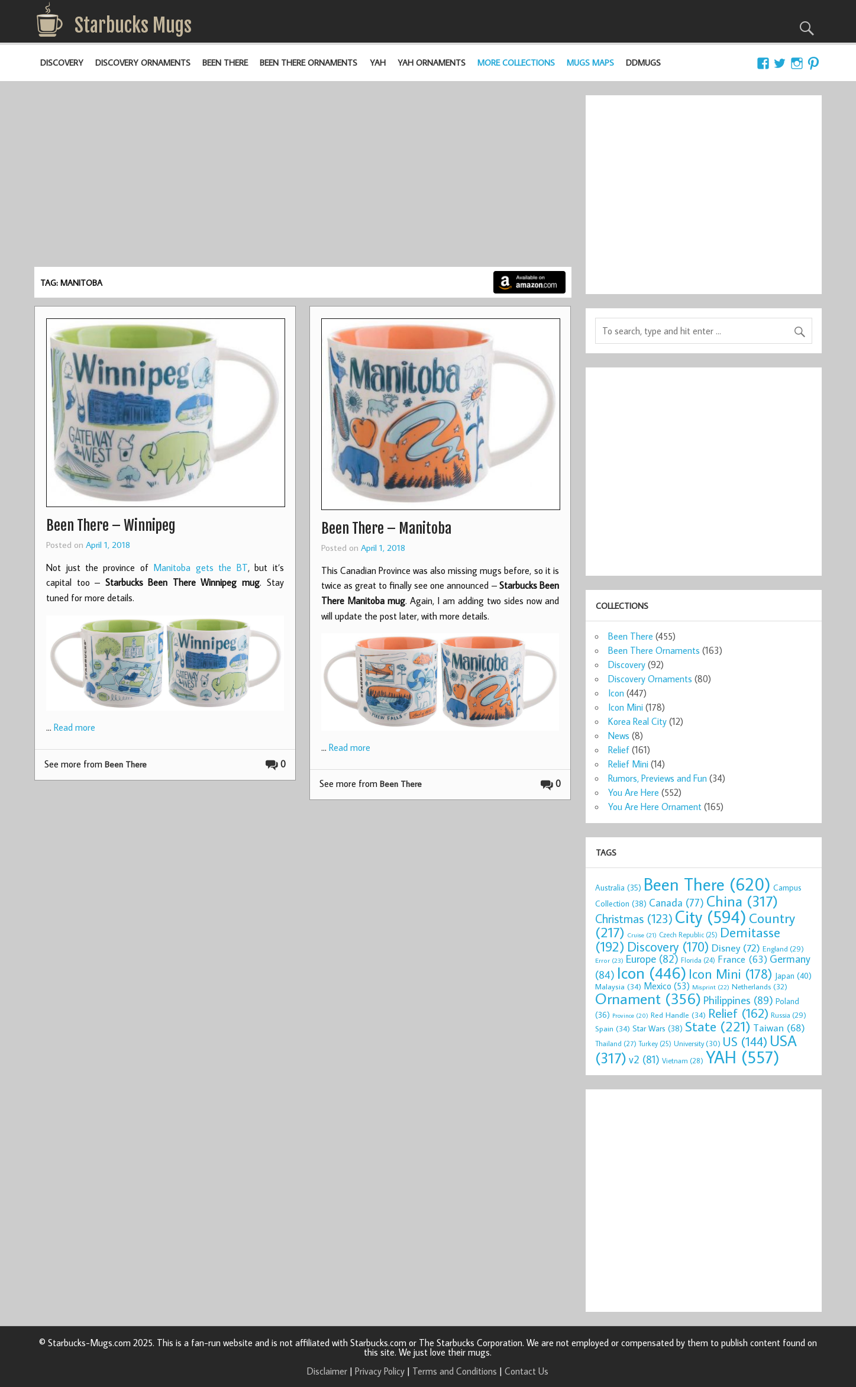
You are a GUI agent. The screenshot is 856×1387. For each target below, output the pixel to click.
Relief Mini (628, 764)
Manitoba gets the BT (200, 567)
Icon (616, 693)
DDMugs (643, 62)
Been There (225, 62)
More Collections (516, 62)
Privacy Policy (380, 1371)
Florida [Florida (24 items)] (698, 960)
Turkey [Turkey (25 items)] (655, 1043)
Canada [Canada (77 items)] (676, 902)
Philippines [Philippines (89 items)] (738, 1000)
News (618, 735)
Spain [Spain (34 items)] (612, 1028)
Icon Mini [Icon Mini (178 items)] (731, 973)
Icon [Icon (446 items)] (651, 972)
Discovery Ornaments (142, 62)
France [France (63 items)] (742, 959)
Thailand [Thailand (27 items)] (616, 1043)
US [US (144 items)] (745, 1041)
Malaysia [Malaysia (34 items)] (618, 986)
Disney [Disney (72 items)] (736, 947)
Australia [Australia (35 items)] (618, 887)
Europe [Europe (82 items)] (652, 958)
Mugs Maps (590, 62)
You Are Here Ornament (655, 806)
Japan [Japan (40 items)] (793, 975)
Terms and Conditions (454, 1371)
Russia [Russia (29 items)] (788, 1015)
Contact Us (526, 1371)
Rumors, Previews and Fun (657, 778)
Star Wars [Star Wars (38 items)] (657, 1028)
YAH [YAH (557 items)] (743, 1057)
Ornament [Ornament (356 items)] (648, 998)
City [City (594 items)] (711, 916)
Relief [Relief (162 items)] (738, 1012)
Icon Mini (625, 707)
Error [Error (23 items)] (609, 960)
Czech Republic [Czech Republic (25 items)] (688, 934)
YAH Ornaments (432, 62)
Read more (74, 727)
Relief (618, 750)
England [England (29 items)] (783, 948)
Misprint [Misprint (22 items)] (710, 987)
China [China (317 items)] (742, 901)
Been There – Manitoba (386, 528)
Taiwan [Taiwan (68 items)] (779, 1027)
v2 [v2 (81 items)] (644, 1059)
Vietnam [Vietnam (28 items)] (682, 1060)
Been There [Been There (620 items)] (707, 884)
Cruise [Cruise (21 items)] (642, 935)
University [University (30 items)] (697, 1043)
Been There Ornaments (308, 62)
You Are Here (633, 792)
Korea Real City (637, 721)
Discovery (61, 62)
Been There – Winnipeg (111, 525)
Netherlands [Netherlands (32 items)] (759, 986)
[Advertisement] (302, 178)
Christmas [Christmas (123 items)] (634, 918)
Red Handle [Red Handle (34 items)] (678, 1014)
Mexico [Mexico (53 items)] (667, 986)
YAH (378, 62)
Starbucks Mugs (133, 25)
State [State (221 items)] (718, 1026)
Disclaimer (327, 1371)
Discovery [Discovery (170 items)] (668, 946)
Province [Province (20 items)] (630, 1015)
